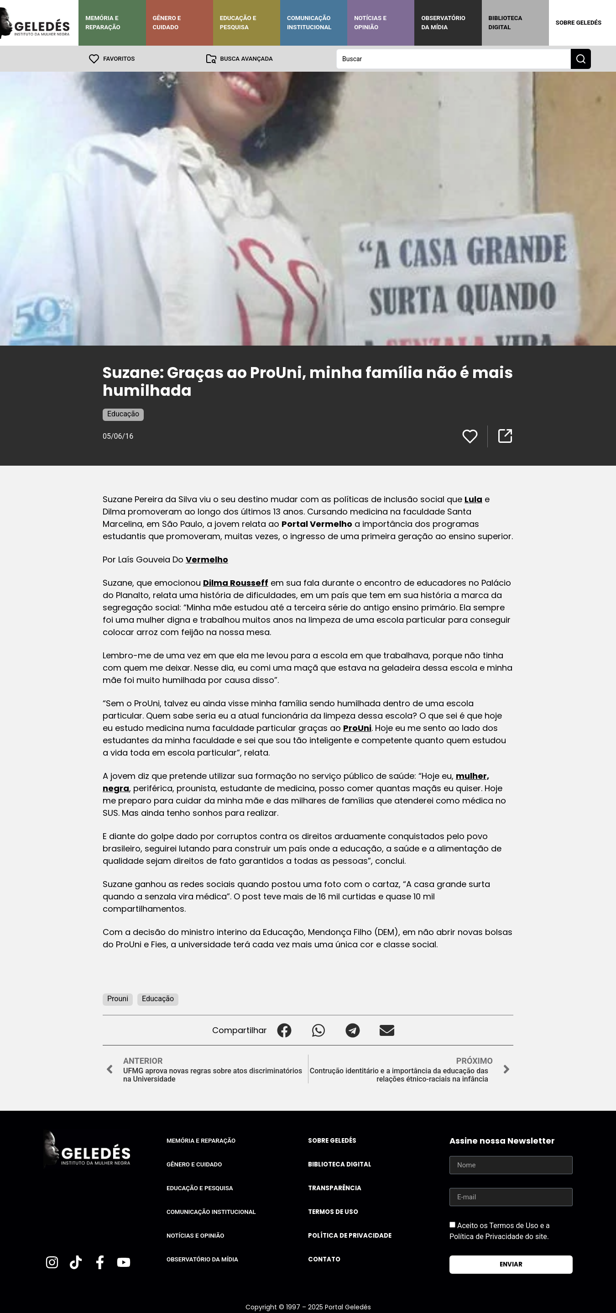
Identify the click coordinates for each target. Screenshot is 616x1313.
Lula (473, 498)
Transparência (334, 1187)
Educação (123, 413)
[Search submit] (581, 58)
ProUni (357, 727)
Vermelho (207, 559)
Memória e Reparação (102, 23)
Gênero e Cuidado (167, 23)
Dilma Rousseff (235, 582)
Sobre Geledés (578, 22)
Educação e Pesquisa (238, 23)
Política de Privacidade (350, 1235)
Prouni (117, 998)
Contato (324, 1259)
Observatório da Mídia (443, 23)
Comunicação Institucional (309, 23)
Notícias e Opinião (370, 23)
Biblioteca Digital (505, 23)
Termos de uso (333, 1211)
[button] (284, 1029)
